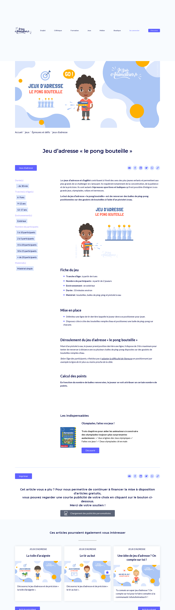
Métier (102, 30)
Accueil (19, 132)
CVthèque (58, 30)
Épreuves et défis (41, 132)
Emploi (42, 30)
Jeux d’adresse (59, 132)
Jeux (89, 30)
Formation (75, 30)
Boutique (117, 30)
